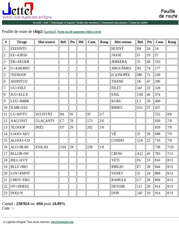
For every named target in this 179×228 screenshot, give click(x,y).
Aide (45, 22)
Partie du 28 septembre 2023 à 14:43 (79, 32)
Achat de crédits (139, 22)
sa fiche (49, 32)
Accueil (37, 22)
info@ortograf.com (62, 222)
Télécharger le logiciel (63, 22)
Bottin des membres (88, 22)
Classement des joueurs (114, 22)
